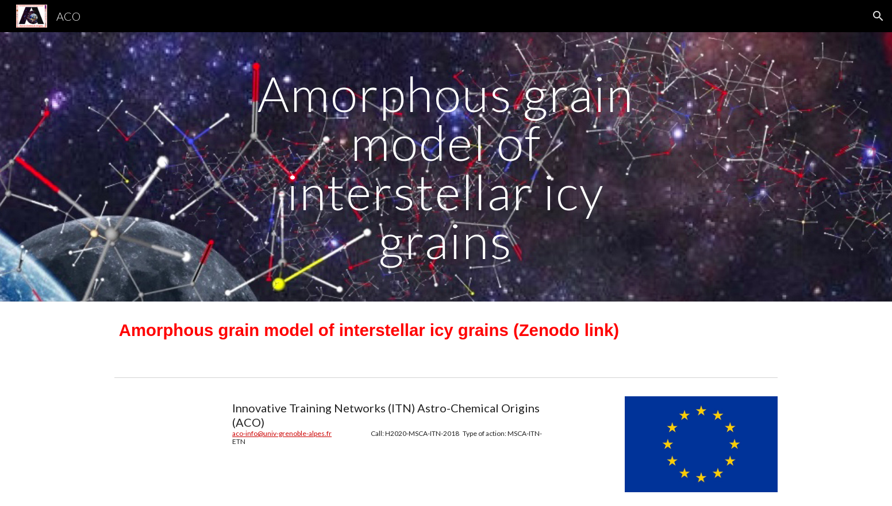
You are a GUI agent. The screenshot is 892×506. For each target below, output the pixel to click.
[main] (446, 166)
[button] (878, 16)
